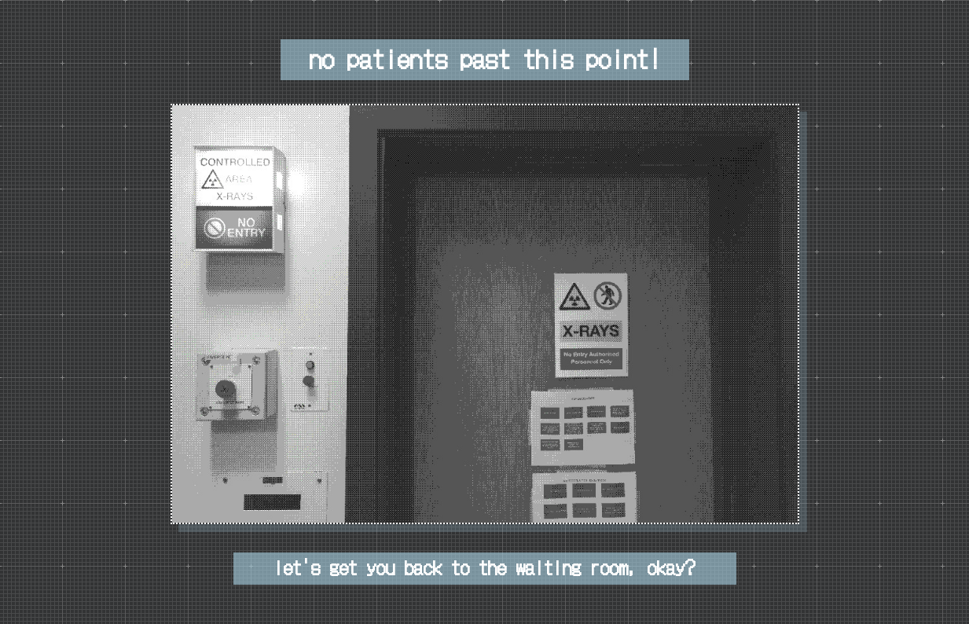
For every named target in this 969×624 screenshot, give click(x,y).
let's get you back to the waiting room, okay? (484, 566)
